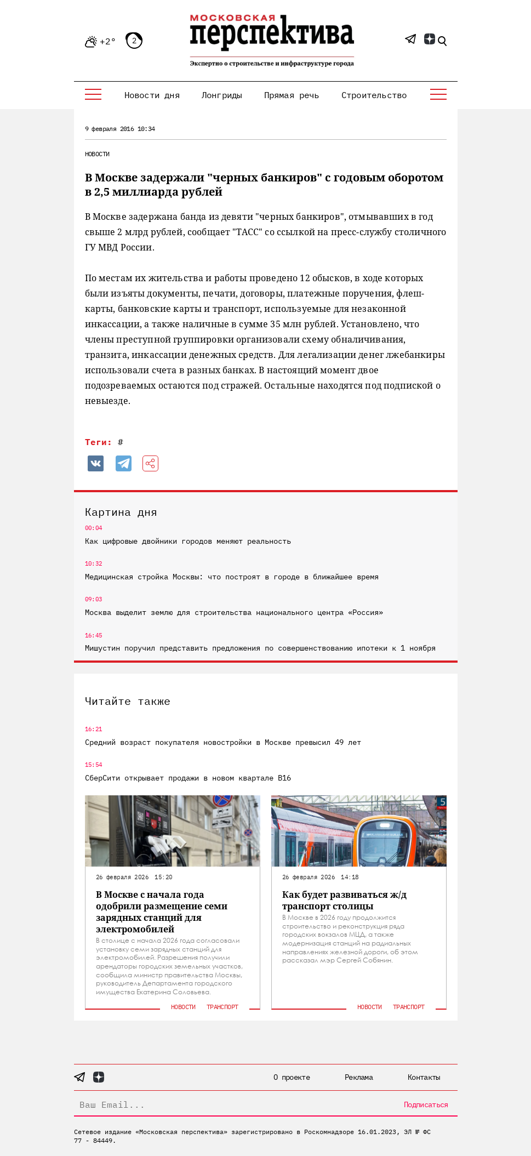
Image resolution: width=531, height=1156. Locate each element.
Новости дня (152, 94)
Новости (97, 154)
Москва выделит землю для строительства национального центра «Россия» (234, 612)
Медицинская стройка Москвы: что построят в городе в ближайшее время (232, 577)
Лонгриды (222, 94)
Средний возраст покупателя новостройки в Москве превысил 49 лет (223, 742)
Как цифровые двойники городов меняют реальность (188, 541)
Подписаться (426, 1104)
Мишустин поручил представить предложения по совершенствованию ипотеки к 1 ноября (260, 648)
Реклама (359, 1077)
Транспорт (222, 1007)
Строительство (374, 94)
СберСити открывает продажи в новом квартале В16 (188, 778)
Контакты (423, 1077)
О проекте (291, 1077)
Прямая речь (291, 94)
